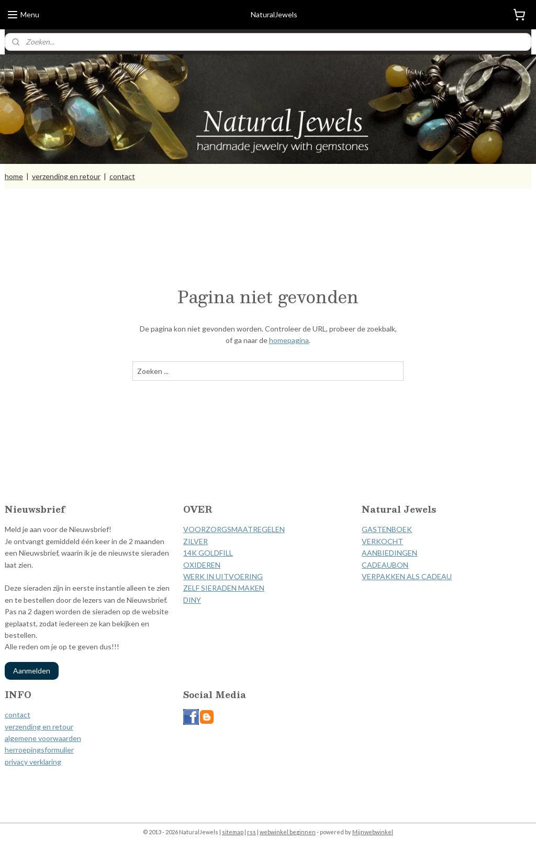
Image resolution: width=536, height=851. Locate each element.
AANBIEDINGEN (389, 552)
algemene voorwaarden (43, 738)
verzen (16, 726)
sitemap (232, 831)
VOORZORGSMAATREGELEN (234, 529)
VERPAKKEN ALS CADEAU (407, 576)
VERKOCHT (382, 541)
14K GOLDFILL (208, 552)
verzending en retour (66, 176)
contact (122, 176)
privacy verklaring (33, 761)
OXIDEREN (201, 564)
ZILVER (195, 541)
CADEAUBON (385, 564)
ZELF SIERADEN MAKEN (223, 587)
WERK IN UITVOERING (223, 576)
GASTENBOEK (387, 529)
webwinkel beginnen (288, 831)
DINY (192, 599)
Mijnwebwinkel (372, 831)
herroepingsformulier (39, 749)
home (14, 176)
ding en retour (50, 726)
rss (251, 831)
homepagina (289, 340)
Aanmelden (31, 670)
